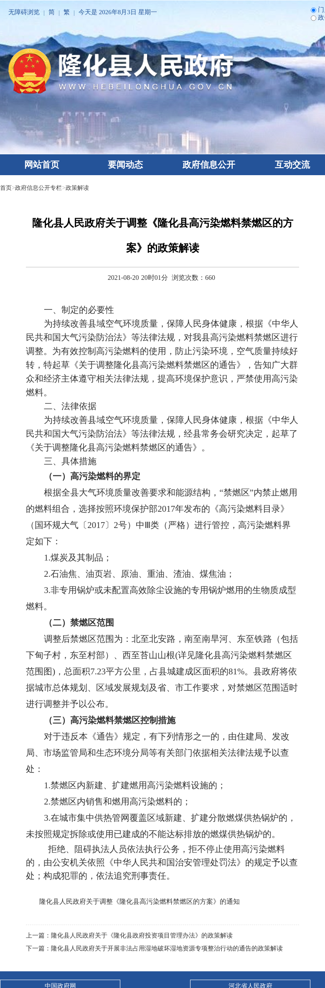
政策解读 (82, 187)
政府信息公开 (209, 165)
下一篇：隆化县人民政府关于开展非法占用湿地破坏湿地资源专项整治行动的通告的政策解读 (154, 948)
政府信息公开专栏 (41, 187)
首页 (6, 187)
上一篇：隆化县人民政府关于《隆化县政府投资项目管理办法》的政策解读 (129, 935)
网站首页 (41, 165)
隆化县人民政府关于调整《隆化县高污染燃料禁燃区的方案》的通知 (139, 901)
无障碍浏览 (24, 12)
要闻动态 (125, 165)
